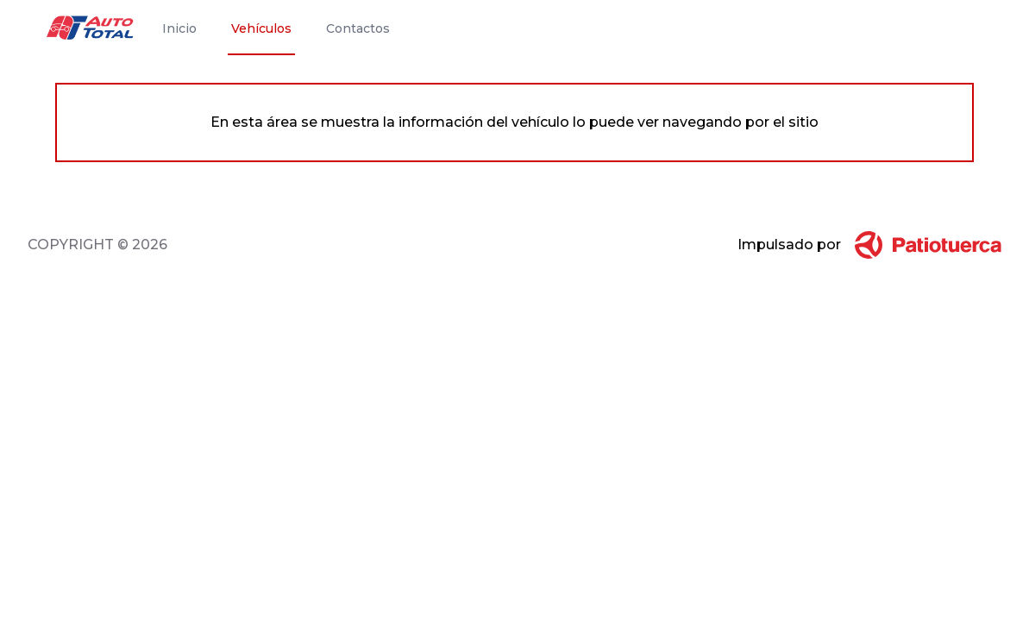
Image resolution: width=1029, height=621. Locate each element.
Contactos (358, 28)
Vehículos (261, 28)
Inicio (179, 28)
